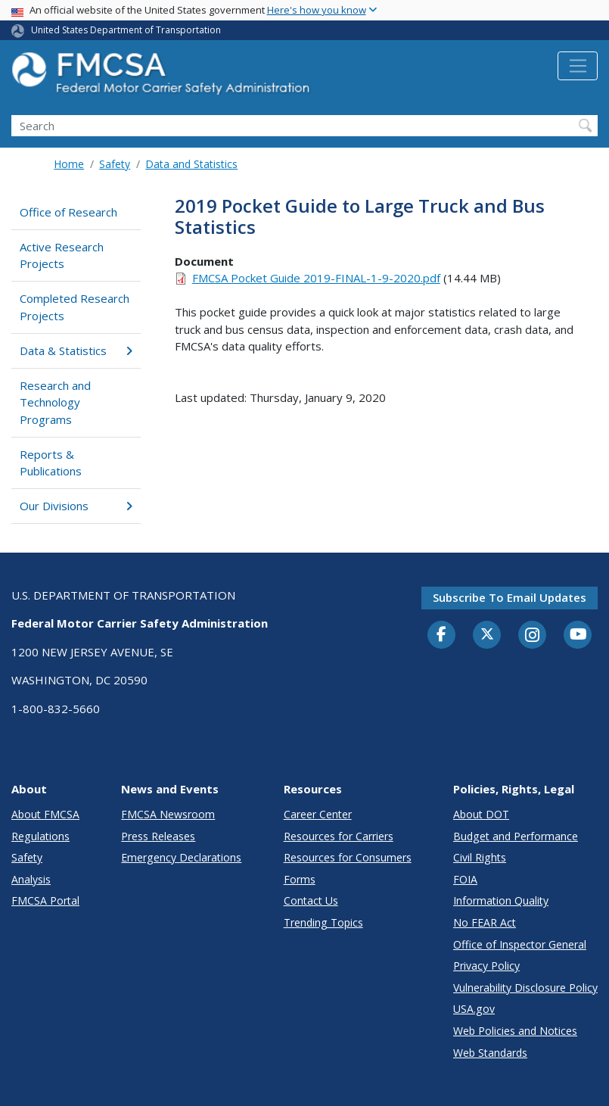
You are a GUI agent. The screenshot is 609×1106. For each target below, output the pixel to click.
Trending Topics (323, 922)
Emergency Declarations (181, 857)
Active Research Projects (62, 255)
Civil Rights (479, 857)
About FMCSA (45, 814)
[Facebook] (441, 635)
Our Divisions (76, 505)
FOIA (465, 879)
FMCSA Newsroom (168, 814)
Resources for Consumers (348, 857)
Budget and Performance (515, 836)
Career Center (318, 814)
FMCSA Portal (45, 900)
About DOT (481, 814)
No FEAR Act (484, 922)
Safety (114, 164)
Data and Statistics (191, 164)
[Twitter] (487, 634)
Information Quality (500, 900)
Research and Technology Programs (55, 402)
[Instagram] (532, 636)
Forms (299, 879)
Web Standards (490, 1052)
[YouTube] (578, 635)
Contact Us (311, 900)
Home (69, 164)
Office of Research (68, 212)
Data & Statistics (76, 350)
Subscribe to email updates (509, 597)
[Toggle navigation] (578, 65)
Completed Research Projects (74, 307)
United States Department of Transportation (126, 29)
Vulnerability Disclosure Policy (525, 987)
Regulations (40, 836)
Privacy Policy (486, 965)
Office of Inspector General (519, 944)
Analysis (31, 879)
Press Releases (158, 836)
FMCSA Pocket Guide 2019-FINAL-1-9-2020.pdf (316, 277)
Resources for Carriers (338, 836)
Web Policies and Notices (515, 1030)
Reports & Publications (51, 463)
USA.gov (474, 1009)
